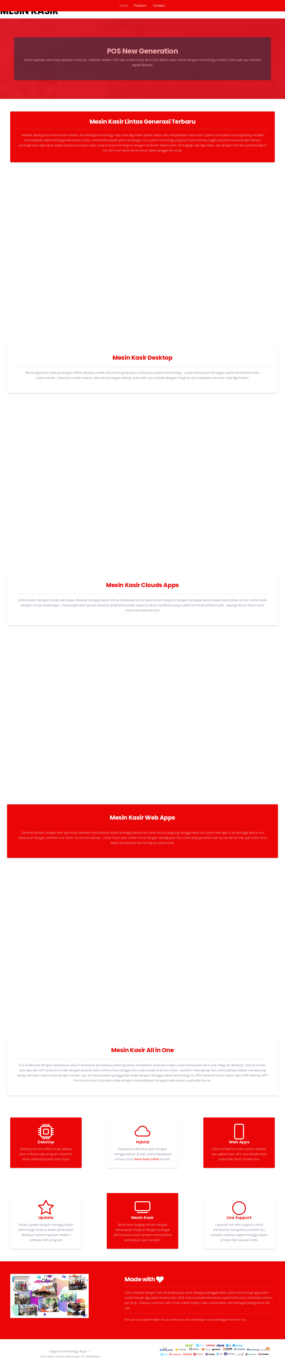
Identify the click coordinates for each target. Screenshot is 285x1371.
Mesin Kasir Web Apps (142, 818)
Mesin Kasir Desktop (142, 358)
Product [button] (139, 5)
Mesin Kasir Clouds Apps (142, 585)
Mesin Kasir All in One (142, 1050)
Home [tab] (124, 5)
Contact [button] (158, 5)
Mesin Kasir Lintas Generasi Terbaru (143, 122)
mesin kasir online (146, 1159)
